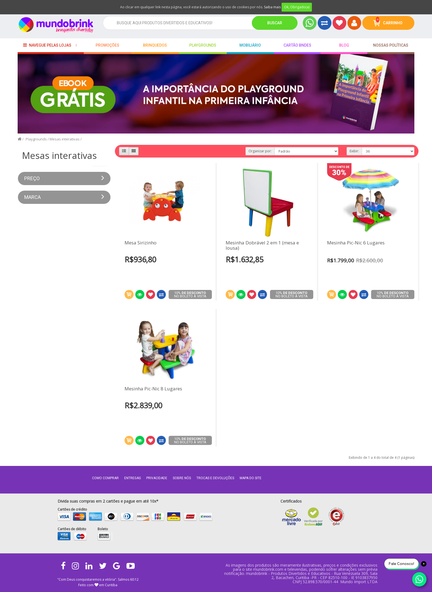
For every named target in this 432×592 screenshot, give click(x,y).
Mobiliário (250, 45)
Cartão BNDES (297, 45)
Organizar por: (260, 151)
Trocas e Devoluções (215, 478)
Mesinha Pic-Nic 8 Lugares (153, 385)
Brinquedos (155, 45)
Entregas (132, 478)
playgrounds (202, 45)
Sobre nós (182, 478)
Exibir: (354, 151)
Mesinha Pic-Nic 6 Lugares (356, 243)
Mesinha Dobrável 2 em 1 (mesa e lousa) (262, 245)
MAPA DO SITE (250, 478)
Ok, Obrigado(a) (296, 7)
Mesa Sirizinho (140, 243)
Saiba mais (272, 7)
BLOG (344, 45)
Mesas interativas (65, 139)
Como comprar (105, 478)
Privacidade (156, 478)
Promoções (107, 45)
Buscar (274, 23)
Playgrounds (36, 139)
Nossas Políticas (390, 45)
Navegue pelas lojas (47, 45)
